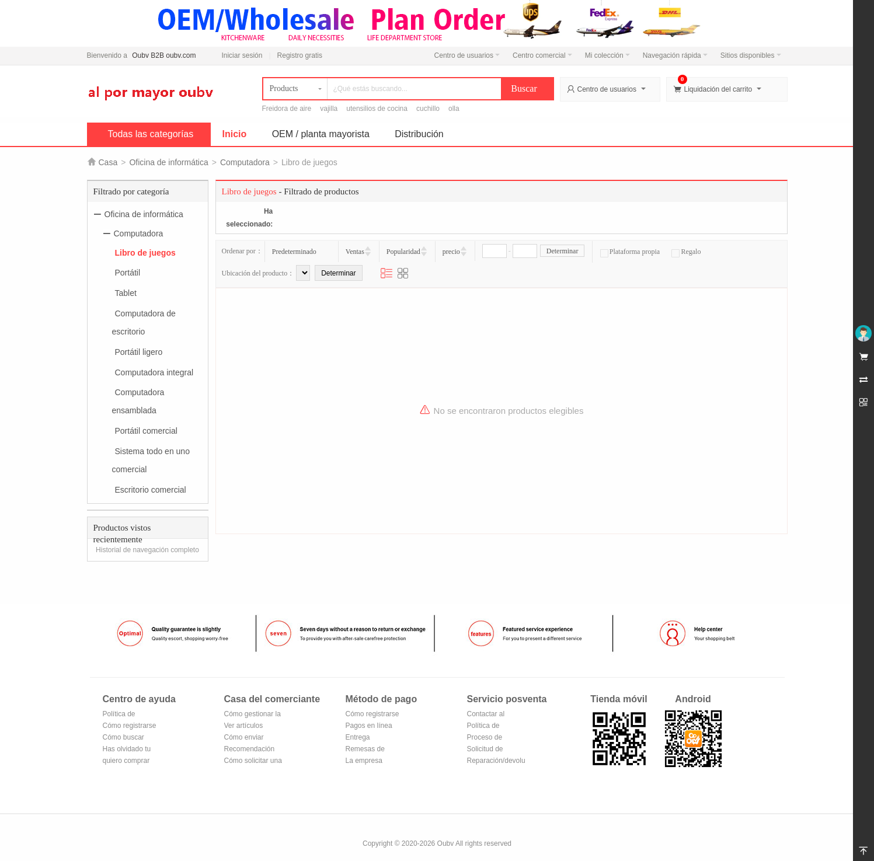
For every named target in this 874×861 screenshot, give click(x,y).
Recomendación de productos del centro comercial (250, 750)
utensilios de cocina (377, 108)
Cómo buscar (123, 737)
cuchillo (428, 108)
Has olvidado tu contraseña (127, 750)
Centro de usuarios (467, 55)
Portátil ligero (139, 352)
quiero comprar (126, 761)
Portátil (128, 272)
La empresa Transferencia (367, 761)
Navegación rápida (675, 55)
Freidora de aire (287, 108)
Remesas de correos (365, 750)
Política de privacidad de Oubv (123, 715)
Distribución (419, 134)
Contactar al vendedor (486, 715)
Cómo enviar (244, 737)
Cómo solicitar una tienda (253, 761)
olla (453, 108)
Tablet (126, 293)
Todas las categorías (151, 134)
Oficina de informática (168, 162)
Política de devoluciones (487, 726)
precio (451, 252)
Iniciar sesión (241, 55)
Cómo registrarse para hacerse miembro (129, 726)
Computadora (245, 162)
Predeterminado (294, 252)
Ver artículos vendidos (243, 726)
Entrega (358, 737)
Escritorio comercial (150, 489)
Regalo (686, 252)
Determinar (562, 251)
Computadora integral (154, 372)
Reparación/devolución (496, 761)
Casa (108, 162)
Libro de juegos (145, 252)
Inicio (234, 134)
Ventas (355, 252)
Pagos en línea (369, 725)
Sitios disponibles (750, 55)
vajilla (328, 108)
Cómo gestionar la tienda (252, 715)
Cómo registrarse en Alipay (372, 715)
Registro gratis (299, 55)
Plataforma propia (630, 252)
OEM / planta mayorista (321, 134)
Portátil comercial (146, 430)
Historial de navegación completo (147, 550)
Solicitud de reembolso (485, 750)
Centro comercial (542, 55)
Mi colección (607, 55)
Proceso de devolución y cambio (486, 738)
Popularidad (403, 252)
